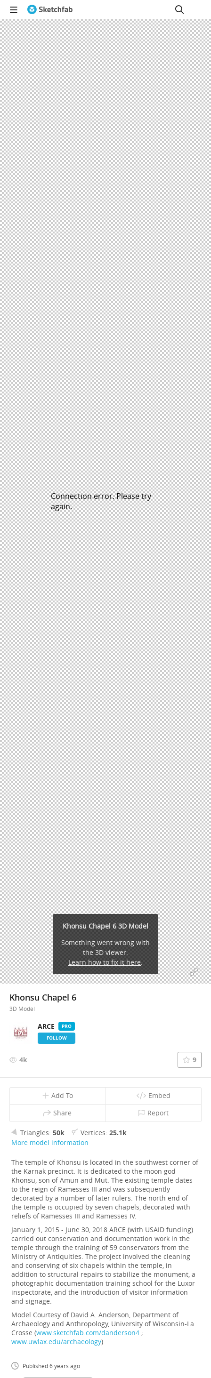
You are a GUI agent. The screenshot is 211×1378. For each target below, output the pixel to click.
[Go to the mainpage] (50, 9)
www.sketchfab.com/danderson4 (87, 1332)
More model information (50, 1142)
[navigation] (13, 9)
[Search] (179, 9)
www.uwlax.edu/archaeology (56, 1341)
